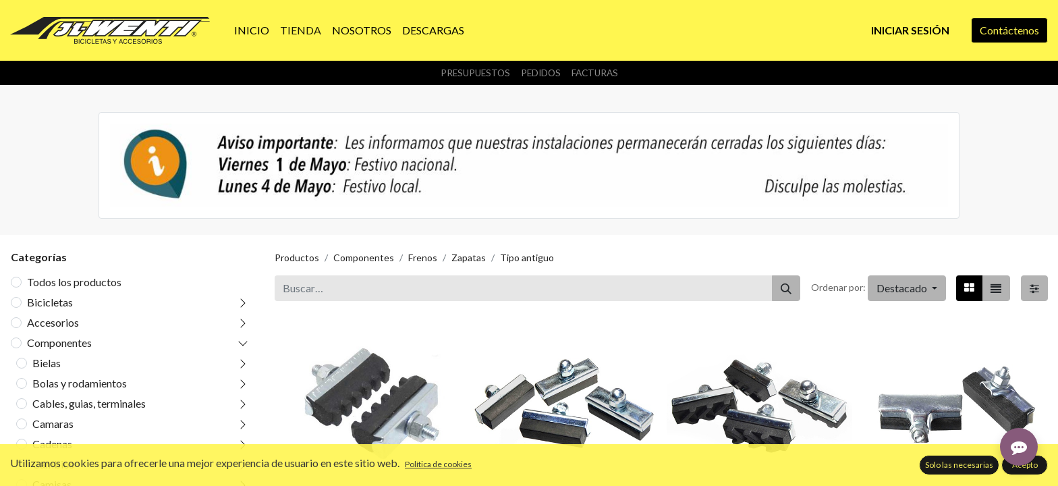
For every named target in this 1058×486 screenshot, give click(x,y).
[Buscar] (786, 288)
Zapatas (468, 257)
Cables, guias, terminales (89, 403)
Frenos (422, 257)
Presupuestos (475, 73)
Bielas (46, 362)
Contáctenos (1009, 30)
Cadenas (52, 443)
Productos (297, 257)
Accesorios (53, 322)
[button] (907, 288)
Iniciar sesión (910, 30)
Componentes (59, 342)
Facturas (595, 73)
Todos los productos (74, 281)
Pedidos (541, 73)
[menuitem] (252, 30)
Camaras (53, 423)
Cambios (53, 464)
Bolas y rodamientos (79, 383)
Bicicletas (50, 302)
